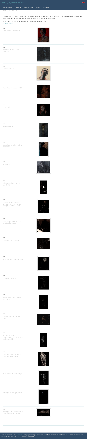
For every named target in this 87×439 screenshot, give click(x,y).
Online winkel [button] (28, 7)
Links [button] (38, 7)
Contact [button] (46, 7)
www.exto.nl (19, 435)
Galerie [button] (18, 7)
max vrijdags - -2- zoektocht (12, 2)
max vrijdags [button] (7, 7)
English (83, 2)
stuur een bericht (8, 23)
